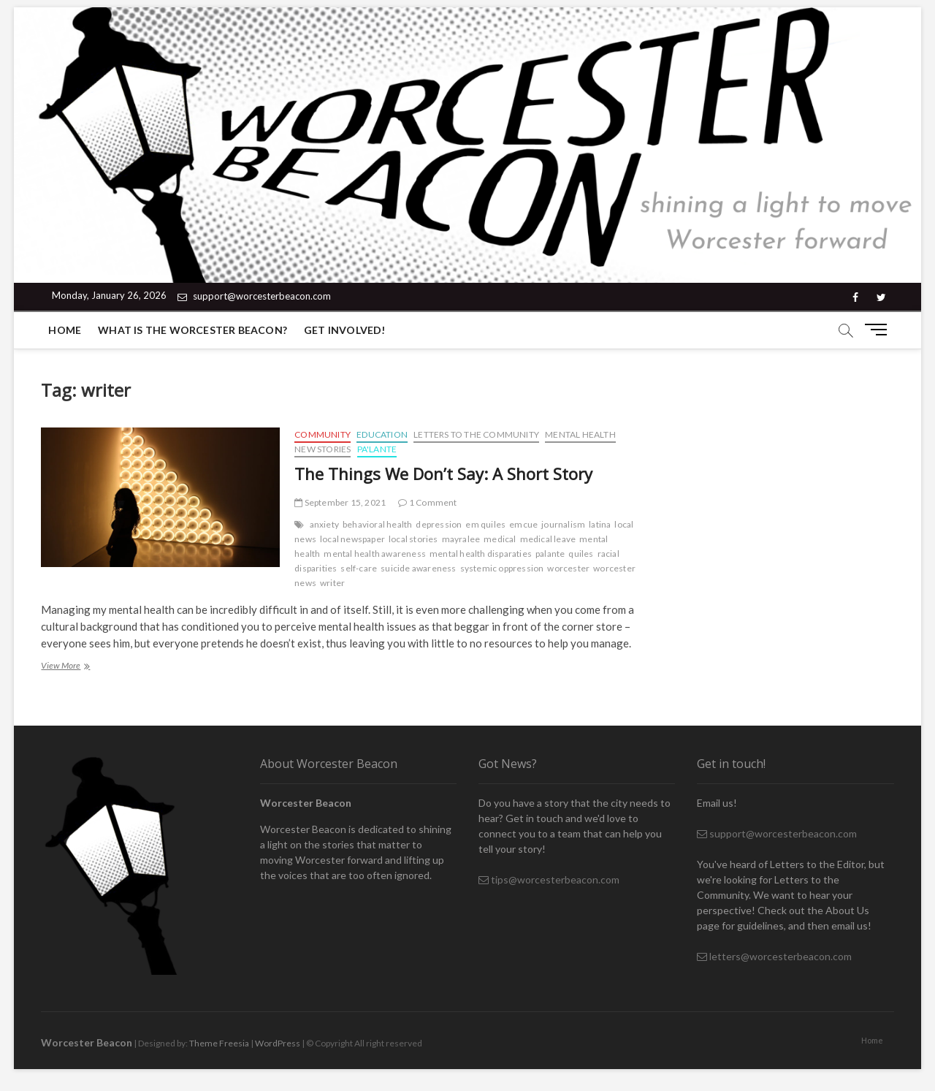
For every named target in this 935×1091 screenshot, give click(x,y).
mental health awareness (375, 553)
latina (600, 524)
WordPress (277, 1043)
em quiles (485, 524)
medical (500, 538)
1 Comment (427, 502)
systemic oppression (502, 568)
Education (382, 434)
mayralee (461, 538)
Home (64, 330)
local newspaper (352, 538)
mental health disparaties (481, 553)
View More (72, 666)
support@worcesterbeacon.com (254, 296)
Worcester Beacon (86, 1042)
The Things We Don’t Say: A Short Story (443, 473)
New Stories (322, 449)
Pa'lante (377, 449)
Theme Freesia (219, 1043)
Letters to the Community (476, 434)
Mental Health (580, 434)
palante (550, 553)
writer (332, 582)
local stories (413, 538)
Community (322, 434)
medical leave (548, 538)
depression (439, 524)
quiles (580, 553)
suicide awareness (418, 568)
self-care (358, 568)
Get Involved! (345, 330)
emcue (523, 524)
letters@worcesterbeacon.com (774, 956)
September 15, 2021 (340, 502)
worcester (568, 568)
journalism (563, 524)
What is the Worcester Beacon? (192, 330)
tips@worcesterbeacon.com (548, 879)
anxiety (324, 524)
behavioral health (377, 524)
